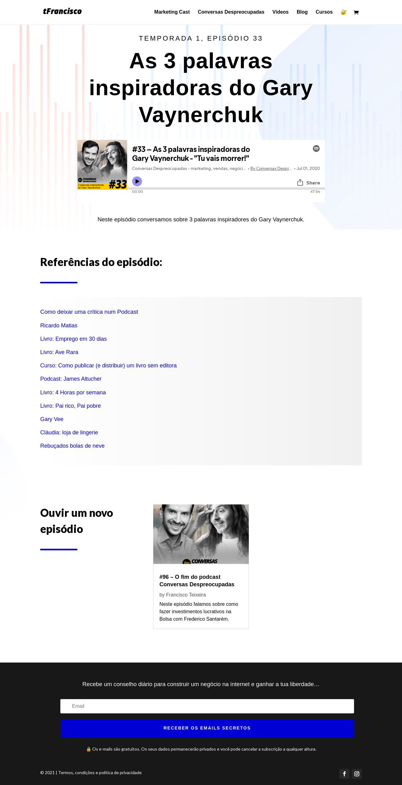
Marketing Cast (172, 12)
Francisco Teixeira (186, 594)
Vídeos (280, 12)
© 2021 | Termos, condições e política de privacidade (91, 772)
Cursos (324, 12)
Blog (302, 12)
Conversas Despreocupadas (231, 12)
